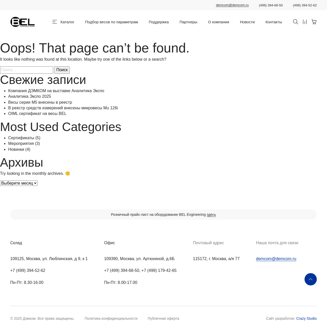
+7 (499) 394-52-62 (27, 270)
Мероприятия (21, 143)
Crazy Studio (306, 318)
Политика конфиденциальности (111, 318)
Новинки (16, 149)
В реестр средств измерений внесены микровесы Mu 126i (63, 108)
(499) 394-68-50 (271, 5)
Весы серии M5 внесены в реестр (40, 102)
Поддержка (159, 22)
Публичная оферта (163, 318)
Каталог (68, 22)
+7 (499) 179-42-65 (159, 270)
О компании (218, 22)
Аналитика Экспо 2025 (29, 96)
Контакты (273, 22)
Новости (247, 22)
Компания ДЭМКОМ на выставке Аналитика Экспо (56, 91)
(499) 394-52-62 (305, 5)
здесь (211, 214)
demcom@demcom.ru (232, 5)
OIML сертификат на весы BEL (37, 113)
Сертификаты (21, 138)
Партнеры (188, 22)
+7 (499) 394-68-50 (121, 270)
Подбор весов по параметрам (111, 22)
